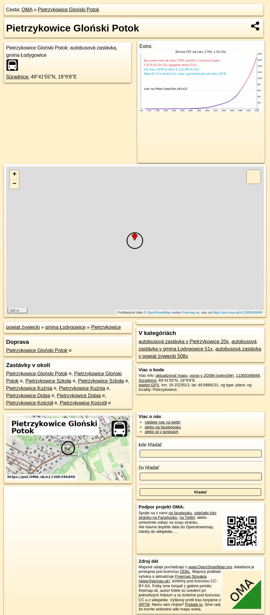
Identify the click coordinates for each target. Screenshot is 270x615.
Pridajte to (194, 604)
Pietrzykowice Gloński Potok (68, 9)
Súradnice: (18, 76)
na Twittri (187, 517)
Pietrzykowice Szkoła (48, 381)
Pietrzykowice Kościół (29, 403)
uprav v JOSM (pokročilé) (212, 375)
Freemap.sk (190, 312)
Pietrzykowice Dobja (28, 395)
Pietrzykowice (106, 327)
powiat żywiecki (23, 327)
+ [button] (14, 174)
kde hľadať (150, 444)
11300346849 (248, 375)
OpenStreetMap (159, 312)
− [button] (14, 184)
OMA (27, 9)
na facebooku (180, 513)
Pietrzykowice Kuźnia (29, 388)
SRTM (144, 604)
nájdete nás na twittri (162, 422)
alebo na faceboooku (163, 427)
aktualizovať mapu (171, 375)
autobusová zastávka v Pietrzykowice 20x (184, 341)
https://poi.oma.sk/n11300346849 (237, 312)
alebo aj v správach (161, 431)
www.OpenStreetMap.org (210, 567)
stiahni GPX (149, 385)
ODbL (185, 571)
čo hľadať (149, 467)
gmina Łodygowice (65, 327)
